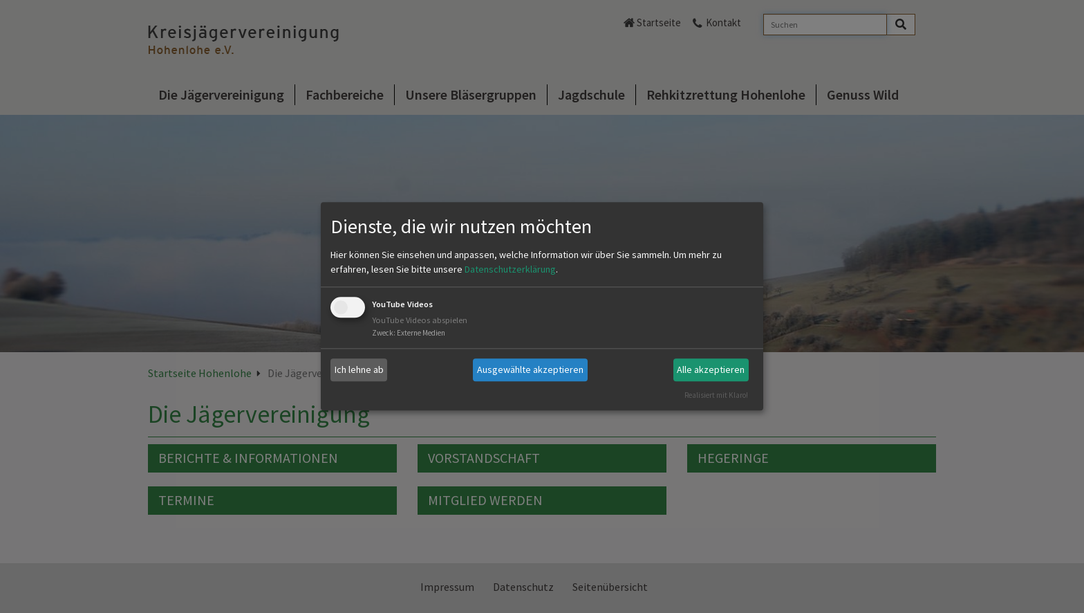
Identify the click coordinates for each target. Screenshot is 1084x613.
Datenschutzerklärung (510, 269)
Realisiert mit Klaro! (716, 395)
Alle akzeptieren (711, 369)
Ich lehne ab (359, 369)
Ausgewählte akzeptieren (530, 369)
